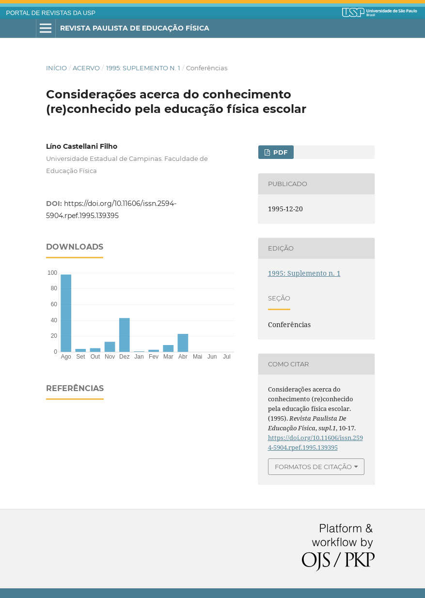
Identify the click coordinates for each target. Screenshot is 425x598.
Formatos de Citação (313, 467)
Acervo (86, 68)
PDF (279, 152)
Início (56, 68)
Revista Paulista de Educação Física (134, 28)
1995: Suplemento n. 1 (143, 68)
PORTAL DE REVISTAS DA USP (50, 13)
